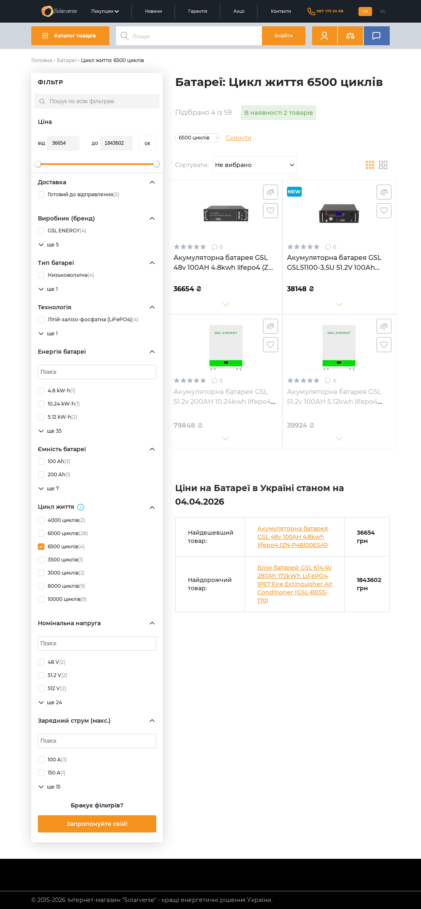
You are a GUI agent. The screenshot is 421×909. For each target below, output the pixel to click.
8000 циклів (61, 586)
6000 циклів (63, 533)
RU (383, 11)
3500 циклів (60, 560)
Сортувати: (191, 165)
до (95, 143)
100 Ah (54, 461)
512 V (52, 688)
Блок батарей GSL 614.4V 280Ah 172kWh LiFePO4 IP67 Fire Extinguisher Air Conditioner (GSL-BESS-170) (295, 584)
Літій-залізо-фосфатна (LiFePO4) (88, 319)
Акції (239, 11)
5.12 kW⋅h (57, 417)
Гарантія (197, 11)
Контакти (281, 11)
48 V (51, 662)
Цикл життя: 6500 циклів (112, 60)
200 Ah (54, 474)
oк (147, 143)
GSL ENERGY (62, 230)
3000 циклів (61, 573)
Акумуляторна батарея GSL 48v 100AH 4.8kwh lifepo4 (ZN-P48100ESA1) (292, 537)
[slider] (38, 164)
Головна (41, 60)
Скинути (239, 137)
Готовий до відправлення (78, 194)
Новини (153, 11)
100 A (52, 759)
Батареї (66, 60)
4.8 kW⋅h (56, 390)
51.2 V (52, 675)
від (41, 143)
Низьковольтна (66, 275)
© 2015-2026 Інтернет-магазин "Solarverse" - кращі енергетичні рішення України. (152, 900)
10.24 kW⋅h (59, 404)
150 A (51, 773)
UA (365, 11)
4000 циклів (61, 520)
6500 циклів (61, 546)
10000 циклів (62, 599)
